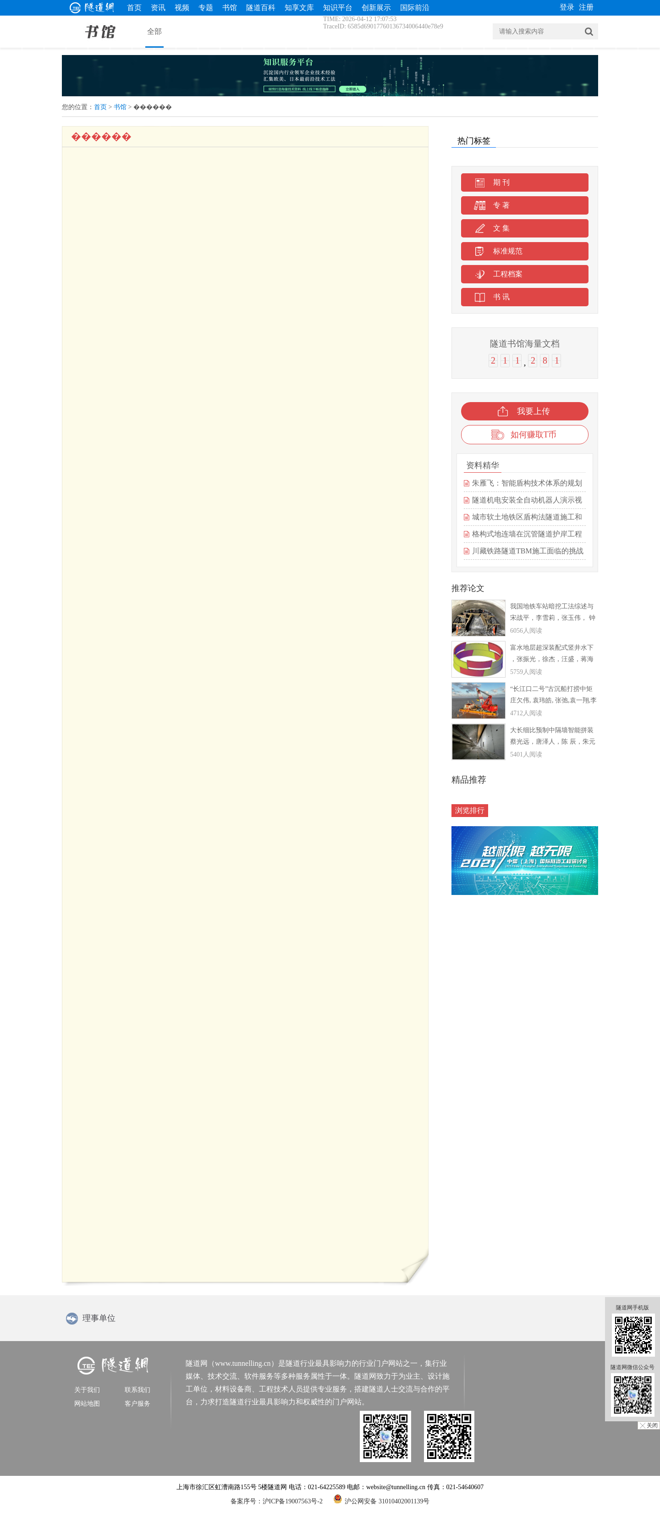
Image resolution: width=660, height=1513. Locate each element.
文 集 (501, 228)
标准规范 (507, 251)
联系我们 (137, 1389)
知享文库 (299, 7)
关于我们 (87, 1389)
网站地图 (87, 1403)
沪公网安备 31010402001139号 (381, 1498)
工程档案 (507, 274)
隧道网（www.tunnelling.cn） (232, 1363)
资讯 (158, 7)
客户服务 (137, 1403)
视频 (182, 7)
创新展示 (376, 7)
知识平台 (337, 7)
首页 (134, 7)
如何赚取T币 (534, 434)
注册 (586, 7)
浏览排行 (469, 810)
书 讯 (501, 297)
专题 (205, 7)
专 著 (501, 205)
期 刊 (501, 182)
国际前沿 (414, 7)
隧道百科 (260, 7)
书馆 (229, 7)
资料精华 (482, 465)
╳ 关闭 (649, 1425)
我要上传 (533, 411)
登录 (567, 7)
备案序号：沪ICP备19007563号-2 (277, 1501)
